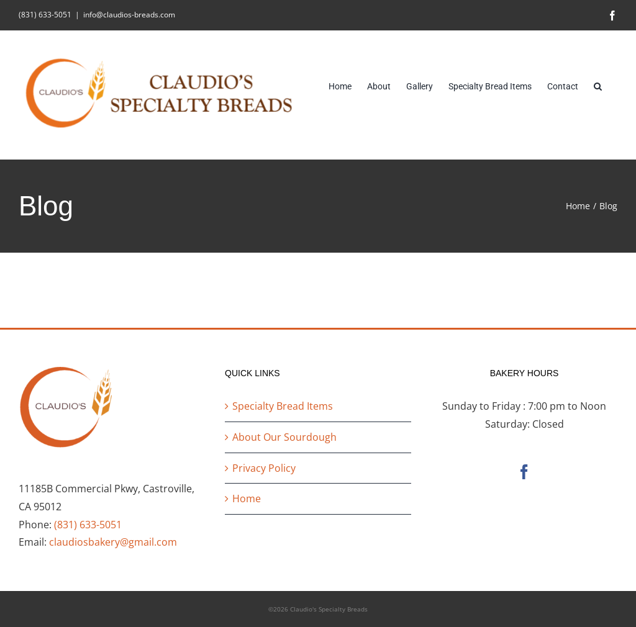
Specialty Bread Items (282, 406)
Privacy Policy (264, 468)
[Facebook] (524, 471)
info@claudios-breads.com (129, 14)
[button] (598, 85)
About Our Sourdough (284, 437)
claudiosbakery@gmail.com (113, 542)
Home (246, 498)
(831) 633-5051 (88, 524)
